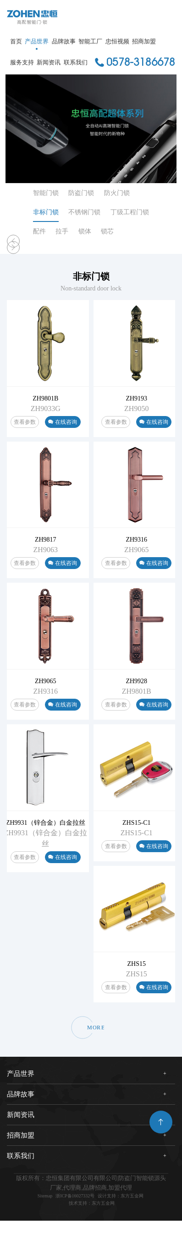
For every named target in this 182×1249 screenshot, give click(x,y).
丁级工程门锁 (129, 212)
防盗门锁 (81, 193)
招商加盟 (144, 41)
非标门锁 (46, 212)
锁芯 (107, 231)
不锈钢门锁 (84, 212)
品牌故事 (64, 41)
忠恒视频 (117, 41)
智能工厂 (90, 41)
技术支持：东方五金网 (91, 1231)
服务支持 (22, 62)
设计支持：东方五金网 (128, 1221)
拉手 (61, 231)
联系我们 (76, 62)
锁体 (84, 231)
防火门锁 (117, 193)
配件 (39, 231)
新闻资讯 (49, 62)
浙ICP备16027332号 (70, 1221)
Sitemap (32, 1221)
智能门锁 (46, 193)
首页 (16, 41)
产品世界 (37, 41)
